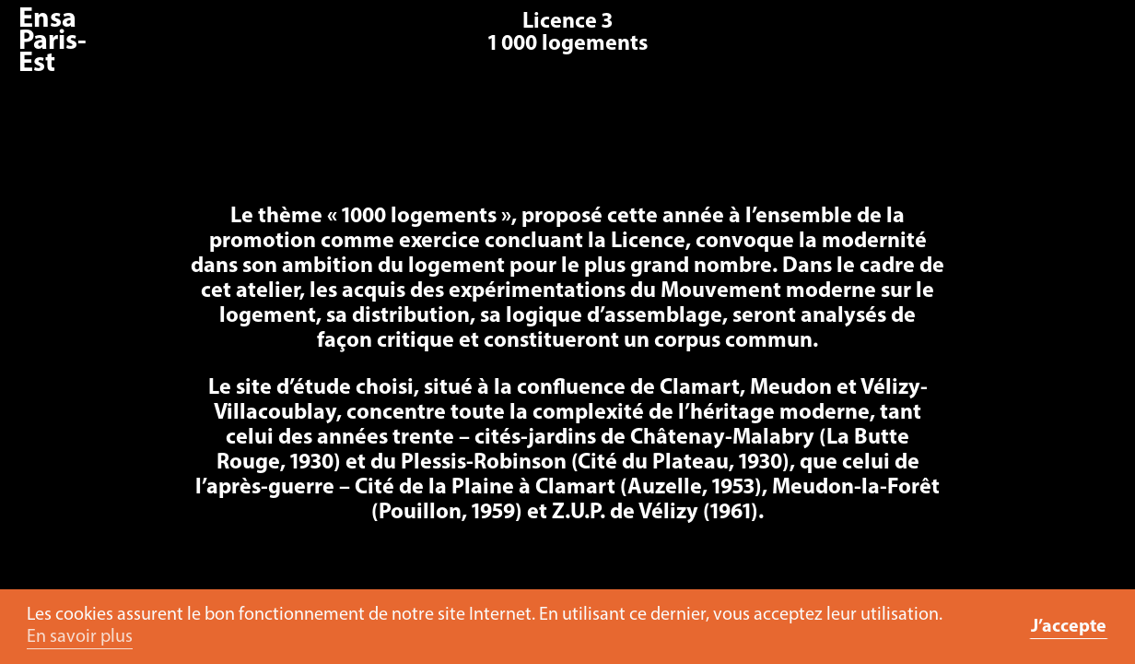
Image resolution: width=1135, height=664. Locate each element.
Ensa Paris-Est (52, 42)
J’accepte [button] (1068, 627)
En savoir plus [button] (80, 637)
